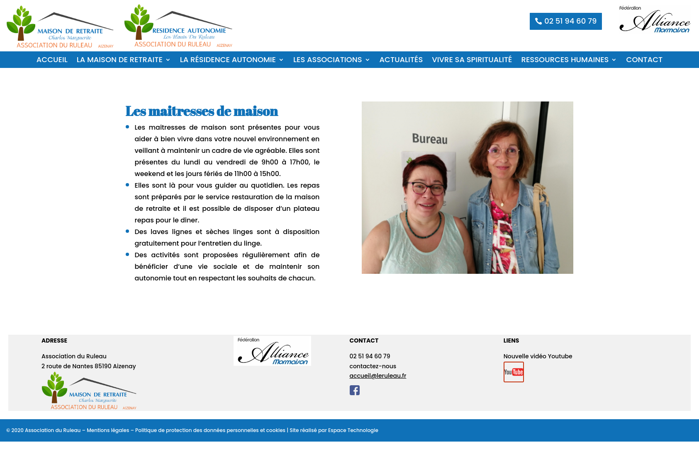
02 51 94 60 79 (570, 21)
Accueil (52, 61)
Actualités (401, 61)
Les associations (327, 61)
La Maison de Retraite (120, 61)
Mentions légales (108, 430)
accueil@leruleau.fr (378, 376)
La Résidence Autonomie (228, 61)
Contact (644, 61)
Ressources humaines (565, 61)
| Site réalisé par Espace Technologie (331, 430)
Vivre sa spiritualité (472, 61)
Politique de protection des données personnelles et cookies (210, 430)
